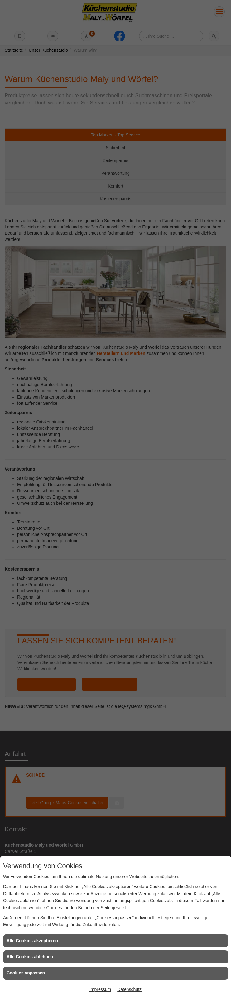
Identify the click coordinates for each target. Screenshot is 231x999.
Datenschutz (129, 989)
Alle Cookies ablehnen (30, 956)
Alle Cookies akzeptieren (32, 940)
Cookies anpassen (26, 972)
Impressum (100, 989)
